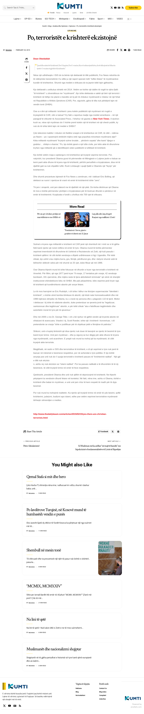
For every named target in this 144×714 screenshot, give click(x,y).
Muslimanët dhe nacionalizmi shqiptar (53, 650)
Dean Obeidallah (41, 59)
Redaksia (9, 50)
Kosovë (66, 13)
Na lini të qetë (36, 620)
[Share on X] (121, 50)
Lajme (74, 13)
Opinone (72, 30)
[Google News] (119, 8)
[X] (111, 8)
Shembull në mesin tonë (43, 551)
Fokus (58, 13)
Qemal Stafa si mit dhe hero (46, 477)
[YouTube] (115, 8)
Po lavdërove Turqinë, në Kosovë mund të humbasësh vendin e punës (56, 513)
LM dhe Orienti (91, 13)
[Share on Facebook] (117, 50)
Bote (81, 13)
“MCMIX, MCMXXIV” (44, 587)
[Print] (129, 50)
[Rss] (122, 8)
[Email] (125, 50)
